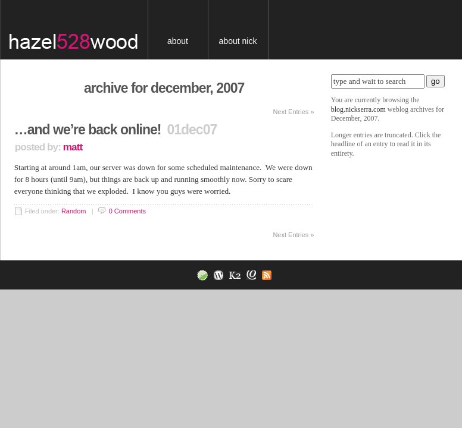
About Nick (238, 41)
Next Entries (293, 111)
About (177, 41)
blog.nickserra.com (82, 29)
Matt (72, 147)
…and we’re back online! (87, 129)
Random (73, 211)
